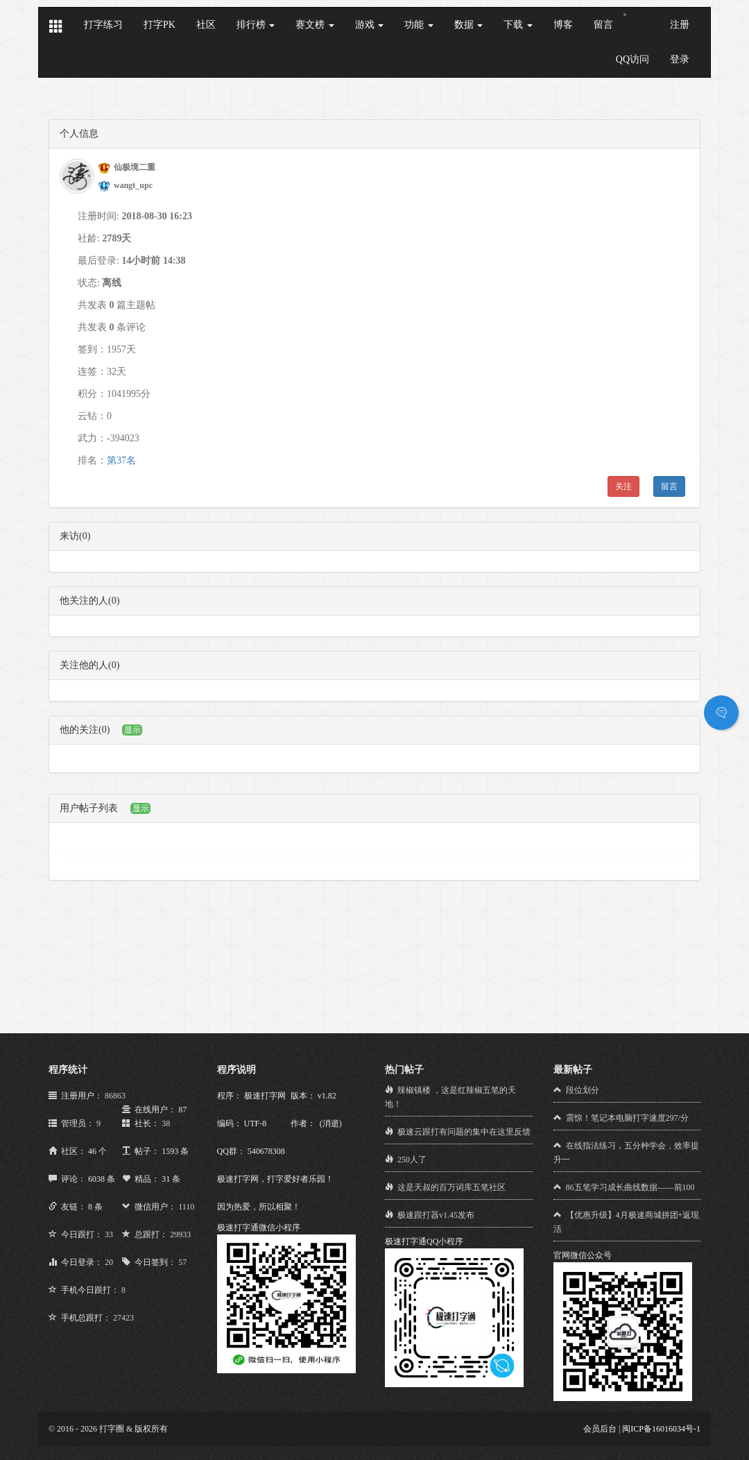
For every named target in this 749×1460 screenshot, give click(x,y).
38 (166, 1123)
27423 (123, 1318)
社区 (206, 24)
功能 (418, 24)
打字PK (159, 24)
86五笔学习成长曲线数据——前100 (630, 1187)
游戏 (369, 24)
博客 (563, 24)
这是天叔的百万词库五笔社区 (451, 1187)
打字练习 (103, 24)
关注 (623, 486)
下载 (518, 24)
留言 (603, 24)
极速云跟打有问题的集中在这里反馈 (464, 1132)
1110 (186, 1207)
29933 (180, 1234)
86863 (115, 1096)
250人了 (412, 1159)
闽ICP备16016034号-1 (661, 1429)
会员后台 (600, 1429)
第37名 (121, 460)
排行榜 (255, 24)
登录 (679, 59)
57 (182, 1262)
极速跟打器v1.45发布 (435, 1215)
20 (109, 1262)
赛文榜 (314, 24)
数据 (468, 24)
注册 (679, 24)
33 (109, 1234)
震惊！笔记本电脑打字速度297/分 (627, 1118)
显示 (132, 730)
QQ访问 (632, 59)
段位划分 (582, 1090)
